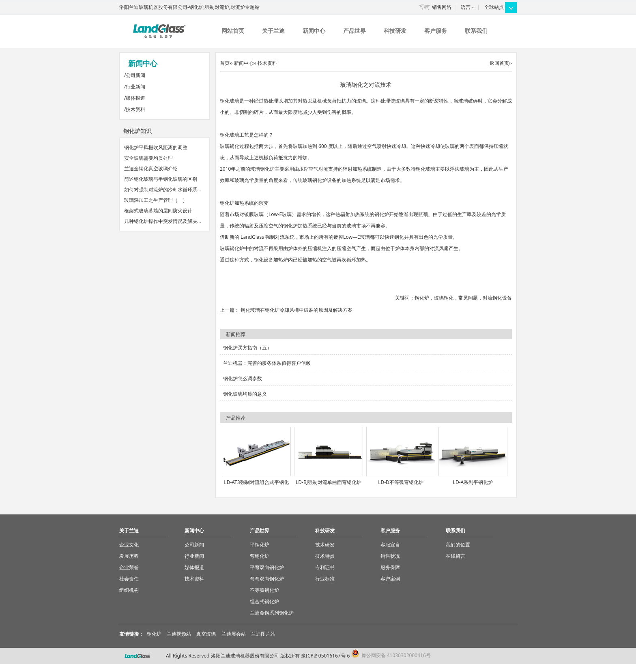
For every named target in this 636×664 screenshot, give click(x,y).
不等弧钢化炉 (264, 590)
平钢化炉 (259, 544)
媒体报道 (135, 97)
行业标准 (325, 578)
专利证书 (325, 567)
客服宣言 (390, 544)
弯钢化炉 (259, 556)
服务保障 (390, 567)
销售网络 (441, 7)
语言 (466, 7)
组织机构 (129, 590)
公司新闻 (135, 75)
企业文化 (129, 544)
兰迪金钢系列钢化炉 (272, 612)
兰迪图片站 (263, 633)
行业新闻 (135, 86)
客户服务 (435, 30)
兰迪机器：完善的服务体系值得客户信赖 (267, 363)
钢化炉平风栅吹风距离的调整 (155, 147)
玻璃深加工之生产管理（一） (155, 200)
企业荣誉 (129, 567)
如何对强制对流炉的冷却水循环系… (162, 189)
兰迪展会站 (233, 633)
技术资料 (135, 109)
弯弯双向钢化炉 (267, 578)
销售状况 (390, 556)
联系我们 (476, 30)
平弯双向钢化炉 (267, 567)
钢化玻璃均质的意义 (245, 393)
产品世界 (354, 30)
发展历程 (129, 556)
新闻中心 (314, 30)
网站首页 (232, 30)
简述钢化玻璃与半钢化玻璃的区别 (160, 179)
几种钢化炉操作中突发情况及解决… (162, 221)
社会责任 (129, 578)
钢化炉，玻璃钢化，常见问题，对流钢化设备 (463, 297)
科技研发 (395, 30)
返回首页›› (501, 63)
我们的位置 (458, 544)
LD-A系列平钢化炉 (473, 482)
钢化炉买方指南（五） (247, 347)
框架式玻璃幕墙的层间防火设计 (158, 210)
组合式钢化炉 (264, 601)
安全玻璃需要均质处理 (148, 157)
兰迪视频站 (179, 633)
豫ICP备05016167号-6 (325, 655)
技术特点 (325, 556)
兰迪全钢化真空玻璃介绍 (151, 168)
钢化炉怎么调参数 (242, 378)
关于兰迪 (273, 30)
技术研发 (325, 544)
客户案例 (390, 578)
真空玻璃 (206, 633)
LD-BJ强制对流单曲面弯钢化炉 (328, 482)
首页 (225, 63)
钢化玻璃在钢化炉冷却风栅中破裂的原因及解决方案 (296, 309)
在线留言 (455, 556)
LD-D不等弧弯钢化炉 (400, 482)
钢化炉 (154, 633)
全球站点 (494, 7)
